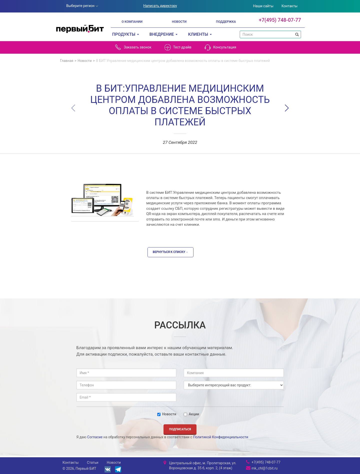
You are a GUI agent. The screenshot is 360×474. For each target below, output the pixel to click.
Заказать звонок (133, 47)
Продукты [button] (125, 34)
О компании (132, 21)
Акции (191, 414)
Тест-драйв (178, 47)
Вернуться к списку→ (170, 252)
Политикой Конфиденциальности (220, 437)
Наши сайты (263, 6)
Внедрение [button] (164, 34)
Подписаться (180, 429)
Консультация (220, 47)
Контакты (290, 6)
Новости (179, 21)
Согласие (94, 437)
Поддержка (226, 21)
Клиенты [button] (200, 34)
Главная (66, 61)
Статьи (92, 463)
